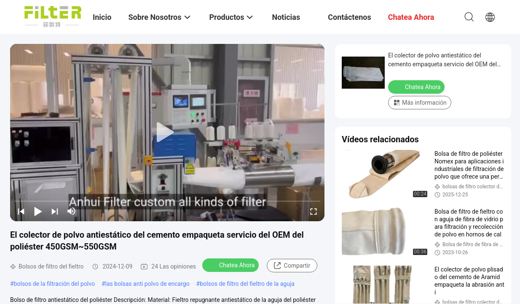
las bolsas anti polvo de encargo (147, 283)
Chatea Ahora (231, 265)
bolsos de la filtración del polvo (54, 283)
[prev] (21, 211)
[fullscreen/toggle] (313, 211)
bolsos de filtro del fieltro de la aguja (247, 283)
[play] (167, 132)
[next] (54, 211)
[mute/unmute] (71, 211)
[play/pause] (37, 211)
